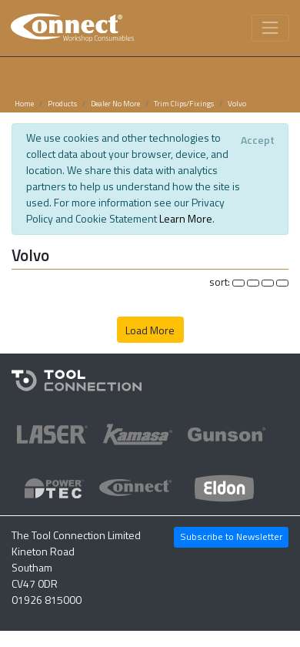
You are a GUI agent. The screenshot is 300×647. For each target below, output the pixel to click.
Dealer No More (115, 103)
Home (24, 103)
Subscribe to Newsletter (231, 536)
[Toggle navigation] (270, 28)
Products (62, 103)
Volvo (237, 103)
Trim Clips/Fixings (184, 103)
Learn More (185, 218)
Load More (150, 330)
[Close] (257, 140)
